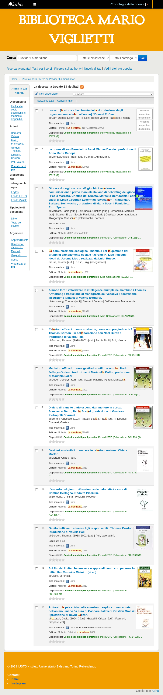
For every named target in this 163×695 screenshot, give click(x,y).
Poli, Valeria (17, 162)
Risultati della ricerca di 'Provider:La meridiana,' (48, 79)
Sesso (14, 259)
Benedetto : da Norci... (17, 246)
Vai (143, 58)
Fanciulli (15, 251)
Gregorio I (19, 255)
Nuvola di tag (92, 68)
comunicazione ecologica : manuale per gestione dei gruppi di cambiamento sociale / (88, 254)
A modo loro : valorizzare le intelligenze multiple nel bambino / (97, 293)
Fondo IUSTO (19, 196)
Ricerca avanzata (18, 68)
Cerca (11, 57)
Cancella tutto (65, 100)
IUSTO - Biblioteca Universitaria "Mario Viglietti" (19, 4)
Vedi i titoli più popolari (118, 68)
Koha (155, 690)
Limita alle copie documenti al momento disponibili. (18, 113)
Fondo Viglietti (19, 200)
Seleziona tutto (45, 100)
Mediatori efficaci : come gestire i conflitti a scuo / (89, 372)
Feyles (14, 192)
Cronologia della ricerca (128, 4)
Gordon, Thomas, (16, 149)
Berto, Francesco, (17, 142)
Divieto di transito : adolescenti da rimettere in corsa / (86, 411)
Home (14, 79)
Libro (14, 218)
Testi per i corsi (42, 68)
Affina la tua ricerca (19, 90)
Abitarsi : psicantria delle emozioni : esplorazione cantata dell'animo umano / (92, 611)
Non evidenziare (48, 93)
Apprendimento (19, 240)
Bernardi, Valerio (16, 135)
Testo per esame (16, 224)
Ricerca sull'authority (68, 68)
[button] (36, 4)
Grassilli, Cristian (16, 156)
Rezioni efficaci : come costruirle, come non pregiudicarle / (90, 333)
